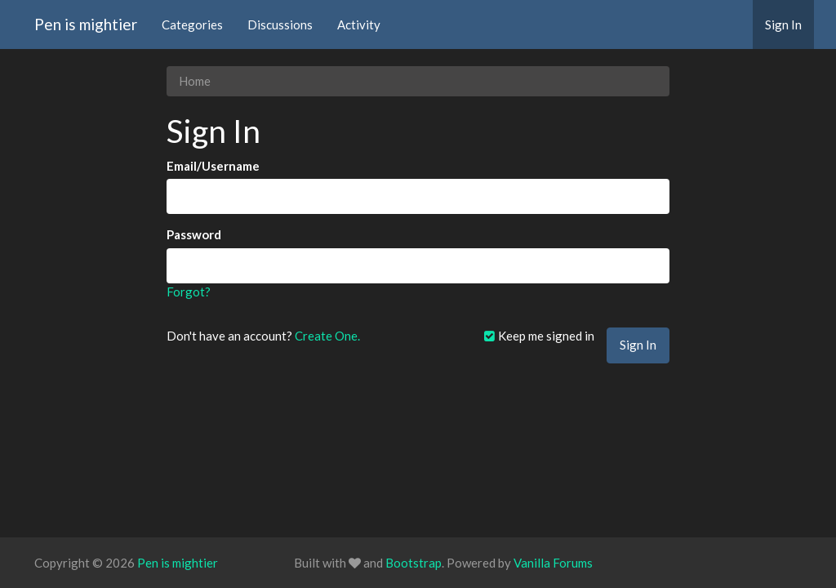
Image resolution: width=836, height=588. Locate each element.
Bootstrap (413, 562)
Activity (358, 24)
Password (194, 234)
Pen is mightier (85, 24)
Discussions (280, 24)
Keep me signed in (538, 335)
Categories (192, 24)
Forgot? (189, 291)
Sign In (783, 24)
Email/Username (213, 165)
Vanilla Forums (553, 562)
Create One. (327, 335)
